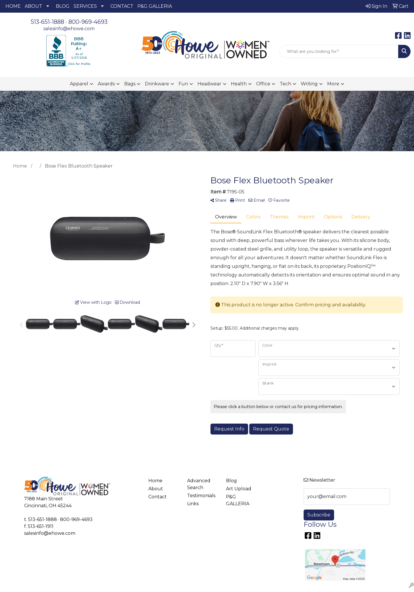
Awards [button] (106, 84)
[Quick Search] (338, 51)
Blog (231, 480)
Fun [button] (183, 84)
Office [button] (263, 84)
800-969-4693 (88, 21)
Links (193, 503)
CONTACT (121, 6)
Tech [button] (285, 84)
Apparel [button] (79, 84)
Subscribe (318, 515)
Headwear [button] (209, 84)
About (155, 488)
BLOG (63, 6)
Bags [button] (129, 84)
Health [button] (239, 84)
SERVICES (85, 6)
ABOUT (33, 6)
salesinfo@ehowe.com (69, 28)
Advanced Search (198, 484)
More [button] (333, 84)
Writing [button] (309, 84)
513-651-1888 (47, 21)
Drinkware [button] (157, 84)
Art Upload (238, 488)
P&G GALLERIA (154, 6)
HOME (13, 6)
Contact (157, 496)
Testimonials (201, 495)
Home (155, 480)
